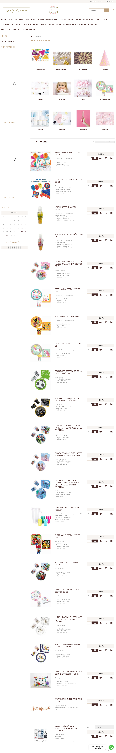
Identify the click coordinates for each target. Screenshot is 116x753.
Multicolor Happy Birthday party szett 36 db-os (68, 645)
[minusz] (91, 157)
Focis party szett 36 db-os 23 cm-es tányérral (68, 372)
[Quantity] (89, 158)
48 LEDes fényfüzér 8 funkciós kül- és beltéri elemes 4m (66, 728)
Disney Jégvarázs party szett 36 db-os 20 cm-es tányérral (68, 454)
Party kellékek (93, 24)
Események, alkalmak (31, 24)
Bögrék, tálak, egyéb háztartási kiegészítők (83, 20)
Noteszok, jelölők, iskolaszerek (74, 24)
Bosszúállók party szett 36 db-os (68, 563)
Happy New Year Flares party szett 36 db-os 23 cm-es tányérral (68, 619)
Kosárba (95, 158)
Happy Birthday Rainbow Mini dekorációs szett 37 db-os (68, 673)
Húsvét (58, 24)
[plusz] (91, 159)
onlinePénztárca (29, 29)
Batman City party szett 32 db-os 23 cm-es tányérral (67, 399)
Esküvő (43, 24)
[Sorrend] (105, 142)
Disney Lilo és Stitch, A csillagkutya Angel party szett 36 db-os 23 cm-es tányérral (67, 483)
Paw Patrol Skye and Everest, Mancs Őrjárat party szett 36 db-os (68, 264)
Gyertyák (51, 24)
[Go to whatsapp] (111, 747)
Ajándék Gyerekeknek (15, 20)
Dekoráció (105, 20)
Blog (20, 29)
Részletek (100, 158)
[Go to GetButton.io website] (111, 751)
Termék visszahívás (7, 41)
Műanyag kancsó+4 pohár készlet (67, 509)
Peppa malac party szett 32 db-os (67, 290)
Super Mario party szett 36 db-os (67, 536)
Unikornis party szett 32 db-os (68, 345)
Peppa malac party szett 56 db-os (67, 153)
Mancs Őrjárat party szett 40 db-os (68, 181)
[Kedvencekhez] (106, 158)
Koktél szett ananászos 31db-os (66, 208)
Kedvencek (110, 1)
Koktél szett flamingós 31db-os (69, 235)
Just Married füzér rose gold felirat (69, 700)
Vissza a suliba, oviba (8, 29)
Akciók (3, 20)
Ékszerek (19, 24)
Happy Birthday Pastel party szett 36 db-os (68, 591)
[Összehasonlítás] (111, 158)
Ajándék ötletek (30, 20)
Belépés (92, 1)
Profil (100, 1)
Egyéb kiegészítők (7, 24)
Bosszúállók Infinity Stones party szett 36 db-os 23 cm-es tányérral (68, 428)
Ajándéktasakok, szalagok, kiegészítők (52, 20)
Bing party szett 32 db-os (67, 316)
